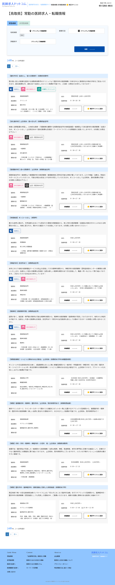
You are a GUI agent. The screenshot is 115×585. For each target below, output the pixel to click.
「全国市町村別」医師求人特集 (36, 556)
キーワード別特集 (32, 568)
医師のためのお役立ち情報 (34, 560)
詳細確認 (67, 109)
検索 (86, 49)
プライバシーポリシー (61, 564)
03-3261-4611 (106, 5)
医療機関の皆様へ (12, 568)
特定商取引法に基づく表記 (62, 568)
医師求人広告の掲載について (63, 560)
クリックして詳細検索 (38, 31)
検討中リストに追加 (95, 109)
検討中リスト (72, 5)
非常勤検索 (62, 5)
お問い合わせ (11, 572)
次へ (16, 66)
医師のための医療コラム (34, 564)
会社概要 (57, 556)
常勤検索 (54, 5)
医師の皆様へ (11, 564)
